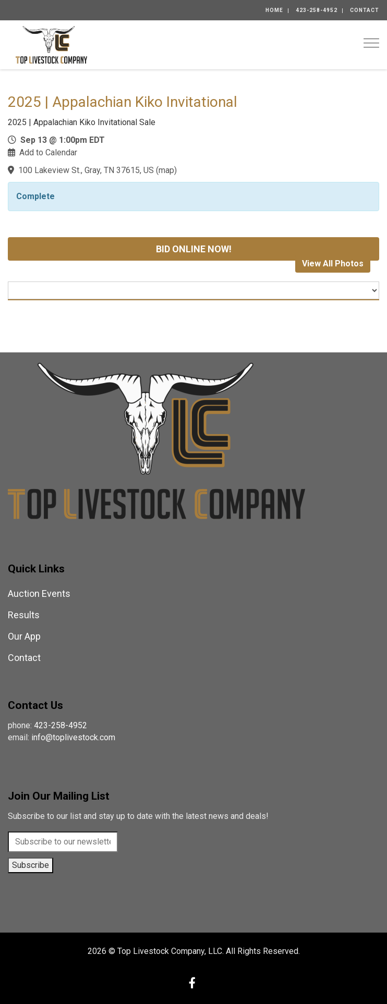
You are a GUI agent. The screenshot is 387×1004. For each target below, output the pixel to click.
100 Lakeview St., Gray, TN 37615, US (86, 170)
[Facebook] (192, 984)
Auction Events (39, 593)
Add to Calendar (48, 152)
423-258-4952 (316, 10)
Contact (364, 10)
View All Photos (333, 263)
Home (274, 10)
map (166, 170)
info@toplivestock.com (73, 737)
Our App (24, 636)
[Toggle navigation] (371, 43)
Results (24, 614)
